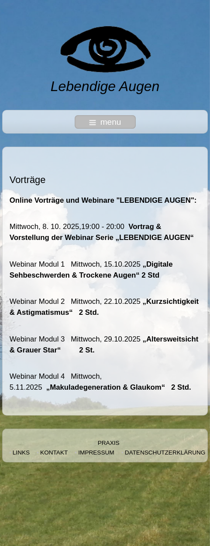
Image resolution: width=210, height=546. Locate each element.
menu (105, 122)
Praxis (109, 443)
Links (21, 452)
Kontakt (54, 452)
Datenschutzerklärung (165, 452)
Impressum (96, 452)
